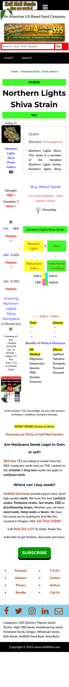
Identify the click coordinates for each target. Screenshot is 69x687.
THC (5, 228)
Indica (44, 316)
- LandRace (56, 268)
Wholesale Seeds (48, 632)
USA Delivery (27, 622)
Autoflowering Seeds (49, 627)
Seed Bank (52, 636)
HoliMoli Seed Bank (31, 636)
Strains (7, 627)
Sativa (55, 316)
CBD (6, 255)
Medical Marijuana (53, 343)
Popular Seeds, (46, 622)
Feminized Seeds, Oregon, (20, 632)
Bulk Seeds (10, 636)
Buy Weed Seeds (46, 186)
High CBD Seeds (24, 627)
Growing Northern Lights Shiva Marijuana (11, 308)
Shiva (56, 246)
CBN (6, 281)
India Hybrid (56, 263)
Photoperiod (53, 142)
